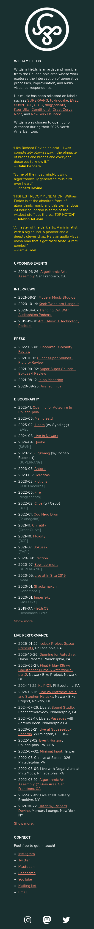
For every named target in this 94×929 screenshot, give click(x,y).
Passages (58, 718)
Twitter (24, 860)
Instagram (26, 853)
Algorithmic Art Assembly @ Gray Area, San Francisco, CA (41, 784)
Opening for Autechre (57, 654)
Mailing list (27, 885)
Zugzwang (41, 453)
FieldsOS (41, 608)
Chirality (39, 525)
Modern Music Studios (57, 297)
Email (23, 892)
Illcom (39, 424)
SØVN (19, 105)
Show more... (25, 621)
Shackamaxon (45, 586)
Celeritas (42, 475)
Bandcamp (27, 873)
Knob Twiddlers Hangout (59, 303)
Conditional (41, 109)
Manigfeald (44, 418)
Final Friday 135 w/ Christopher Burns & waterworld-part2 (45, 670)
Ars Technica (51, 386)
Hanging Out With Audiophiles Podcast (43, 312)
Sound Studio (63, 707)
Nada (18, 114)
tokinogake (59, 100)
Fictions (40, 481)
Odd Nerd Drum (46, 514)
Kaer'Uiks (22, 109)
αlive (38, 503)
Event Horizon (50, 740)
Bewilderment (46, 564)
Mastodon (26, 866)
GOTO (38, 105)
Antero (40, 468)
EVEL (74, 100)
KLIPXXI (44, 685)
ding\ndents (55, 105)
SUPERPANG (37, 100)
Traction (41, 558)
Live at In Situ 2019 (50, 575)
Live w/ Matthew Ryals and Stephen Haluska (47, 694)
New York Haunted (46, 114)
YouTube (25, 879)
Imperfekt (42, 597)
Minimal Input (51, 751)
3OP (29, 105)
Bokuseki (40, 547)
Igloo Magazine (51, 379)
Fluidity (39, 536)
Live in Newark (46, 435)
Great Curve (62, 109)
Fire (38, 492)
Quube (39, 442)
